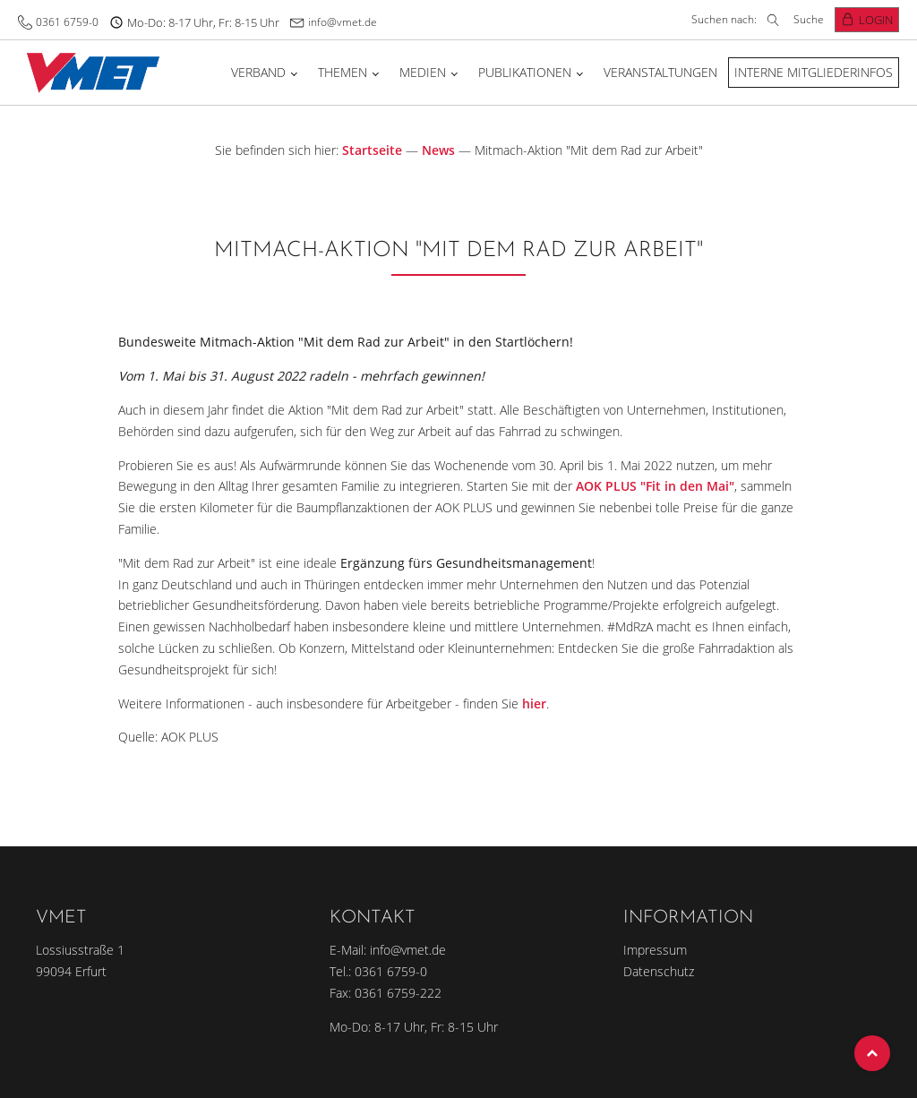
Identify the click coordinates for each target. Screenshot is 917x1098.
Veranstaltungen (660, 72)
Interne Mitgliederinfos (813, 72)
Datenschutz (658, 971)
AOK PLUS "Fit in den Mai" (655, 485)
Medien (422, 72)
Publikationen (524, 72)
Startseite (372, 150)
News (438, 150)
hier (534, 703)
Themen (342, 72)
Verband (258, 72)
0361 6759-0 (67, 22)
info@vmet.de (342, 22)
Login (876, 20)
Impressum (655, 949)
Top (872, 1053)
